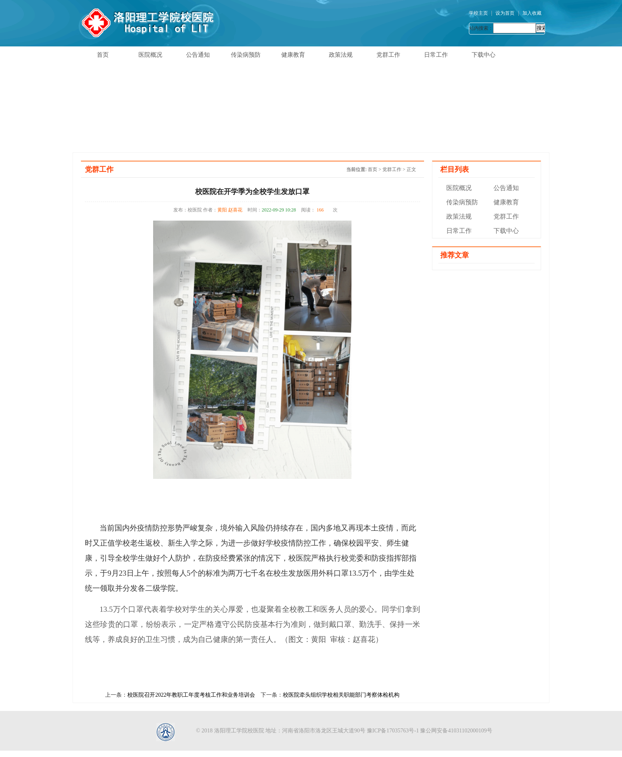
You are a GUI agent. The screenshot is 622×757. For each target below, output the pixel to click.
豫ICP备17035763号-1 (393, 731)
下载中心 (483, 55)
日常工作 (436, 55)
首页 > (375, 169)
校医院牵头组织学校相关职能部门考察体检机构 (341, 695)
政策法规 (341, 55)
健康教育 (293, 55)
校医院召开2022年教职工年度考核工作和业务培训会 (191, 695)
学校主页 (478, 13)
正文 (411, 169)
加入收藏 (531, 13)
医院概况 (150, 55)
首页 (103, 55)
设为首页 (504, 13)
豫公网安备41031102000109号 (456, 731)
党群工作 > (394, 169)
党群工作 (388, 55)
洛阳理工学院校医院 (239, 731)
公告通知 (198, 55)
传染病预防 (246, 55)
